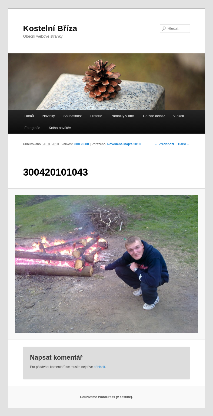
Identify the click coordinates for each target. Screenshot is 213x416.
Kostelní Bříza (50, 28)
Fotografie (33, 128)
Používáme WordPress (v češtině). (106, 397)
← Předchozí (164, 144)
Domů (29, 116)
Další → (184, 144)
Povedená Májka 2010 (124, 144)
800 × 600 (81, 144)
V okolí (178, 116)
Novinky (48, 116)
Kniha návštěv (60, 128)
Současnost (72, 116)
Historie (96, 116)
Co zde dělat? (154, 116)
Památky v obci (122, 116)
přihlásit (99, 367)
